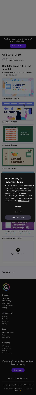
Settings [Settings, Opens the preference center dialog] (18, 207)
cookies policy (23, 201)
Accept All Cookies (18, 217)
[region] (18, 197)
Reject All (18, 212)
